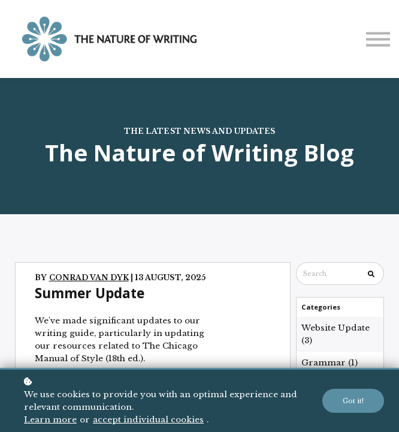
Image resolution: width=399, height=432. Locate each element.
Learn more (50, 420)
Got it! (353, 401)
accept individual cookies (148, 420)
